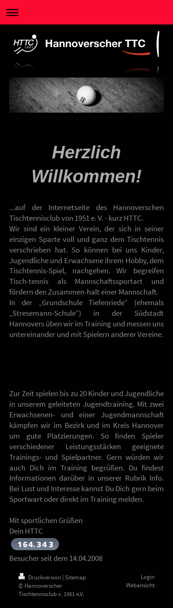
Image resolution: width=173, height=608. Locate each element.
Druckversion (40, 577)
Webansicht (140, 585)
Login (148, 577)
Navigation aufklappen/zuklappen (86, 12)
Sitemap (75, 577)
